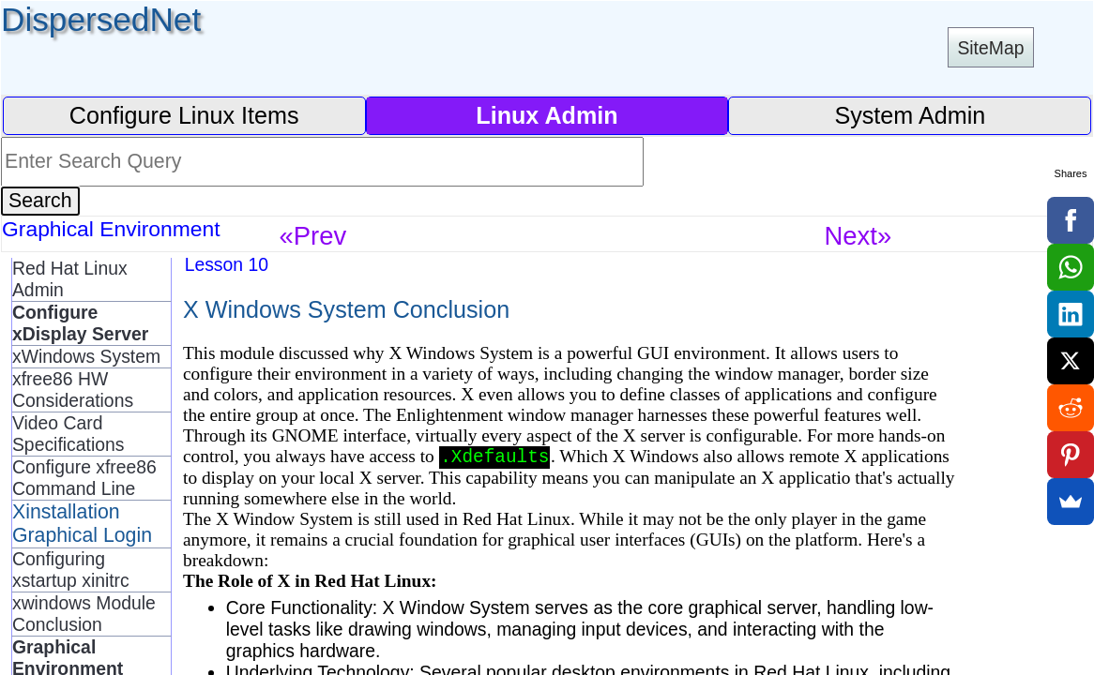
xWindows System (86, 356)
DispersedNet (101, 19)
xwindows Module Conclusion (84, 613)
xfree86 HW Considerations (72, 389)
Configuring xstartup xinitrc (70, 569)
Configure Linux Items (184, 115)
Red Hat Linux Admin (70, 279)
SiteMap (990, 48)
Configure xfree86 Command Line (84, 478)
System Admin (909, 115)
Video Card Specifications (68, 433)
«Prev (313, 235)
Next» (858, 235)
